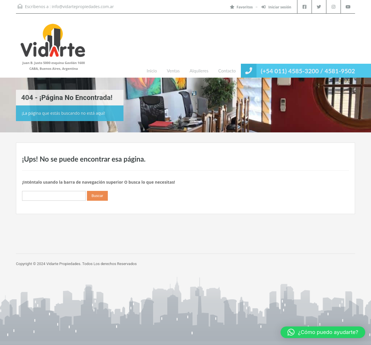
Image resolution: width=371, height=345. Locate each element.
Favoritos (241, 7)
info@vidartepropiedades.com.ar (83, 6)
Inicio (152, 70)
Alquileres (199, 70)
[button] (323, 332)
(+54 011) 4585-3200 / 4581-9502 (308, 70)
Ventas (173, 70)
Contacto (227, 70)
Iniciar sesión (276, 7)
